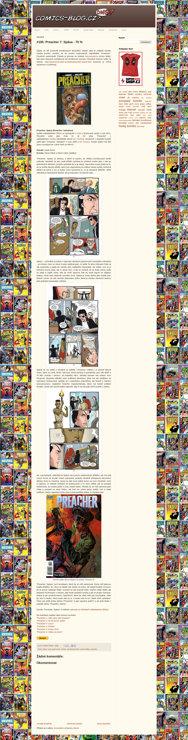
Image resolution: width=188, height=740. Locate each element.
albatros (143, 91)
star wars (147, 115)
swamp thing (133, 118)
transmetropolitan (125, 120)
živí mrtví (140, 126)
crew (49, 649)
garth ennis (56, 649)
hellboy (148, 104)
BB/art (59, 133)
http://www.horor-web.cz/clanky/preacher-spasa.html (68, 62)
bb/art (45, 649)
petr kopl (128, 113)
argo (149, 92)
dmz (142, 98)
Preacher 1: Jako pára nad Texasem (53, 618)
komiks (63, 649)
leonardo (136, 106)
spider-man (123, 115)
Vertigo (52, 139)
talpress (143, 118)
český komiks (127, 126)
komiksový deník (73, 649)
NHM (66, 30)
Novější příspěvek (44, 724)
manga (122, 110)
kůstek (128, 106)
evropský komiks (130, 101)
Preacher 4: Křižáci (45, 626)
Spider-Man (88, 30)
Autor (124, 30)
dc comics (133, 97)
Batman (101, 30)
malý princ (146, 106)
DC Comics (78, 139)
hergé (121, 106)
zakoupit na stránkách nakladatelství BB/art (89, 609)
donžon (148, 98)
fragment (148, 101)
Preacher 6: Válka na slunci (49, 632)
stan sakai (135, 115)
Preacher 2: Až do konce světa (50, 621)
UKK (46, 30)
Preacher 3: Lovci (45, 623)
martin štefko (85, 649)
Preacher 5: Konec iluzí (47, 629)
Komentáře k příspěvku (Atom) (66, 728)
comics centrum (143, 94)
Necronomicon (91, 56)
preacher (93, 649)
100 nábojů (123, 92)
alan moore (133, 92)
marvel (131, 109)
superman (123, 118)
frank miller (123, 104)
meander (141, 110)
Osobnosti (113, 30)
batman (122, 94)
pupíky (142, 113)
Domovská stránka (74, 724)
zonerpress (146, 123)
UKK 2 (56, 30)
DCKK (76, 30)
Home (37, 30)
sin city (148, 113)
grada (142, 104)
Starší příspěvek (103, 724)
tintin (149, 118)
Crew (79, 133)
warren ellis (133, 123)
